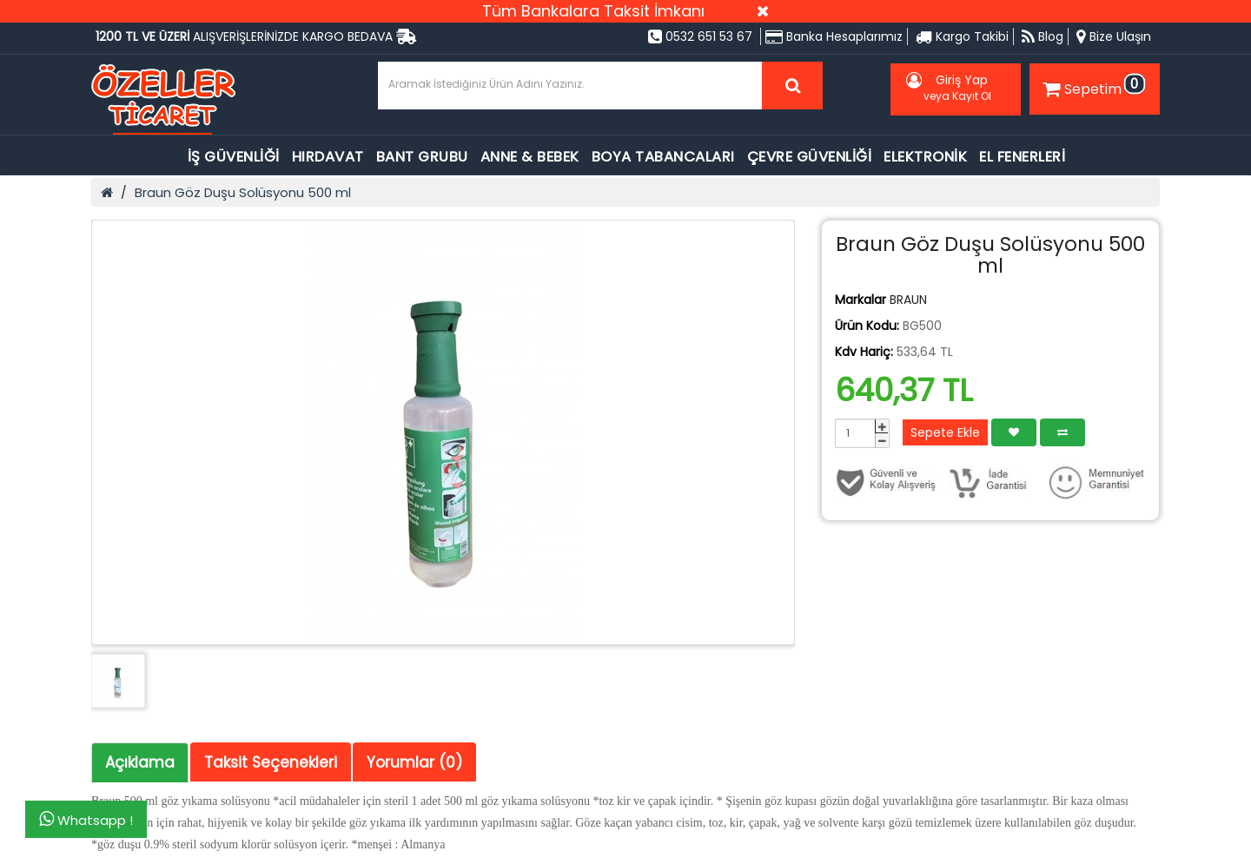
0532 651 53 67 (700, 36)
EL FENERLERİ (1022, 157)
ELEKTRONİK (925, 157)
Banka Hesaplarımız (834, 36)
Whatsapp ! (86, 819)
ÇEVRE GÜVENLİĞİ (809, 157)
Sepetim (1092, 86)
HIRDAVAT (328, 157)
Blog (1042, 36)
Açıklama (140, 762)
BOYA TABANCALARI (663, 157)
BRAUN (908, 299)
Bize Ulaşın (1113, 36)
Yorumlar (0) (414, 762)
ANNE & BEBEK (529, 157)
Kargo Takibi (962, 36)
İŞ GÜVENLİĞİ (234, 157)
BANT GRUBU (422, 157)
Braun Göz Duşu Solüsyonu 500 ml (243, 192)
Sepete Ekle (945, 432)
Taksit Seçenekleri (270, 762)
